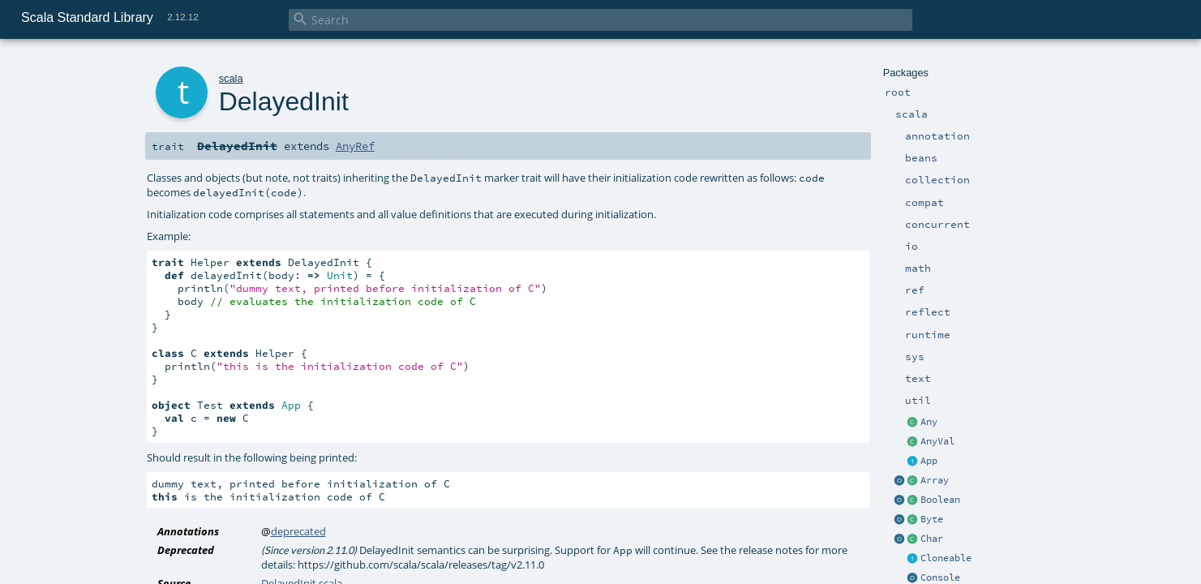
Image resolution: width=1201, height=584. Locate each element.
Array (934, 480)
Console (940, 577)
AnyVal (937, 441)
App (928, 460)
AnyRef (355, 146)
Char (931, 538)
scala (231, 78)
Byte (931, 519)
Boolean (940, 499)
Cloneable (946, 558)
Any (928, 421)
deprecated (298, 531)
